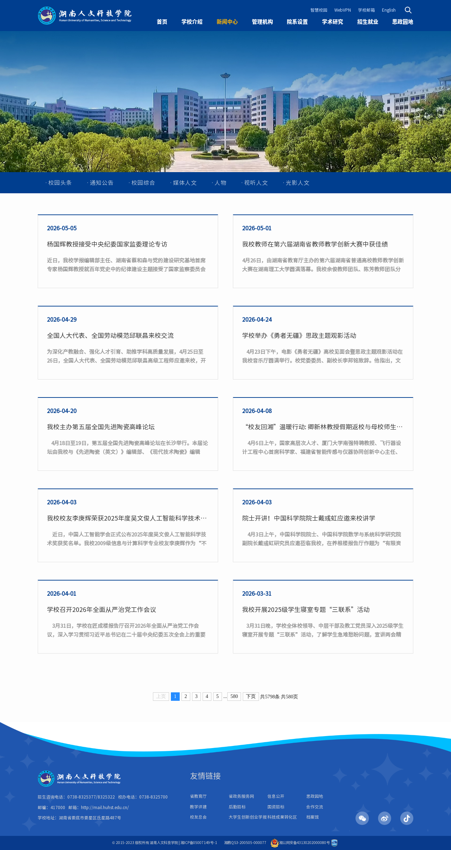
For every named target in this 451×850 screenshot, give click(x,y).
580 (234, 696)
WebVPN (342, 10)
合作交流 (314, 807)
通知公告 (102, 183)
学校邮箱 (366, 10)
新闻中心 (227, 21)
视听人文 (256, 183)
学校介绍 (192, 21)
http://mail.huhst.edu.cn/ (105, 807)
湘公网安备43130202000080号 (300, 842)
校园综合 (143, 183)
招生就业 (367, 21)
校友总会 (198, 817)
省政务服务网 (241, 796)
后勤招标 (237, 807)
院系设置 (297, 21)
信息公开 (275, 796)
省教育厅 (198, 796)
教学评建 (198, 807)
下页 (251, 696)
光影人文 (298, 183)
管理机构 (262, 21)
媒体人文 (185, 183)
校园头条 (60, 183)
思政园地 (402, 21)
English (389, 10)
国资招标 (275, 807)
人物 (221, 183)
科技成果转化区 (282, 817)
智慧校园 (318, 10)
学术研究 (332, 21)
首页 (162, 21)
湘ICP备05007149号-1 (198, 842)
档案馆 (312, 817)
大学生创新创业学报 (248, 817)
